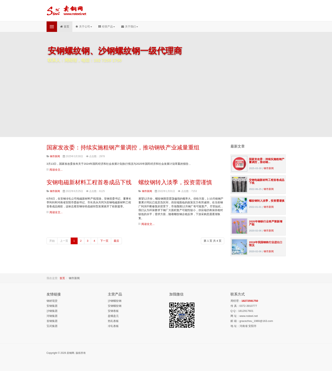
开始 (52, 240)
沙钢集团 (52, 310)
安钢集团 (52, 305)
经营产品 (106, 26)
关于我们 (129, 26)
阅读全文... (56, 169)
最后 (116, 240)
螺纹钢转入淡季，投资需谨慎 (175, 182)
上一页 (64, 240)
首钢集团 (52, 321)
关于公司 (84, 26)
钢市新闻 (269, 168)
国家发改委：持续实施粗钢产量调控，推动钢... (266, 161)
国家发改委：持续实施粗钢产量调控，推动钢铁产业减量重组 (123, 147)
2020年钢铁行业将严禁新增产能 (265, 223)
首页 (64, 26)
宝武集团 (52, 326)
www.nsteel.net (249, 315)
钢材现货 (52, 300)
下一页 (104, 240)
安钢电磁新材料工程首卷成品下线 (89, 182)
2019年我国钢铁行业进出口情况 (265, 244)
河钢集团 (52, 315)
